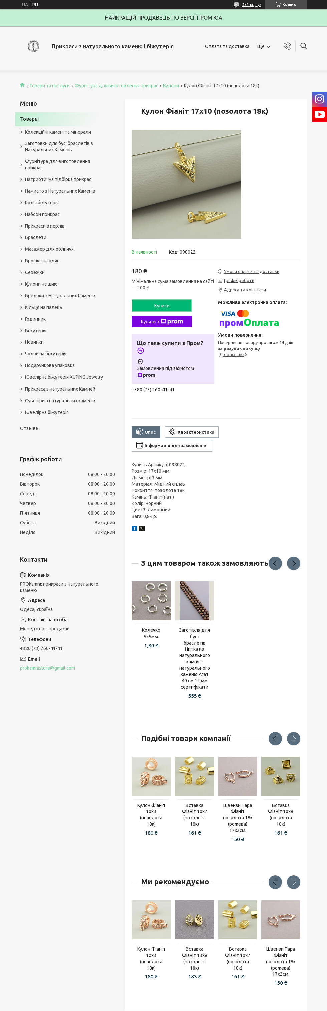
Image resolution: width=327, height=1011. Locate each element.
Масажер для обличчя (49, 249)
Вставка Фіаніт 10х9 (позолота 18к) (280, 815)
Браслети (35, 237)
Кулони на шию (41, 284)
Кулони (171, 85)
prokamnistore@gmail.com (47, 668)
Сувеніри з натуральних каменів (60, 400)
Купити (162, 305)
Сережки (35, 272)
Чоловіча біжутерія (45, 353)
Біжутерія (35, 330)
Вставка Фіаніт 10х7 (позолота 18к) (194, 815)
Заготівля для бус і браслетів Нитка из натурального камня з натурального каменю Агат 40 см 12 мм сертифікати (194, 658)
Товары (29, 119)
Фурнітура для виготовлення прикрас (116, 85)
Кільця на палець (43, 307)
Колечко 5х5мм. (151, 633)
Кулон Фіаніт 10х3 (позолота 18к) (151, 815)
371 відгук (251, 4)
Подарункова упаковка (50, 365)
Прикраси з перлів (45, 226)
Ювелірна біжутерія (47, 412)
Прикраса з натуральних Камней (60, 389)
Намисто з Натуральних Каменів (60, 191)
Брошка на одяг (42, 260)
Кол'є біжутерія (42, 202)
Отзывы (30, 428)
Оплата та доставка (227, 46)
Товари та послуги (49, 85)
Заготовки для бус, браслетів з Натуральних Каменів (59, 146)
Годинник (35, 319)
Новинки (34, 342)
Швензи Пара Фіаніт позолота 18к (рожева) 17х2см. (238, 818)
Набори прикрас (42, 214)
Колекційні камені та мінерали (58, 132)
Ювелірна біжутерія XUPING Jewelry (64, 377)
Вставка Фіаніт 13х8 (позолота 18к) (194, 958)
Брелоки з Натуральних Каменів (60, 295)
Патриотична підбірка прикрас (58, 179)
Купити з (162, 322)
